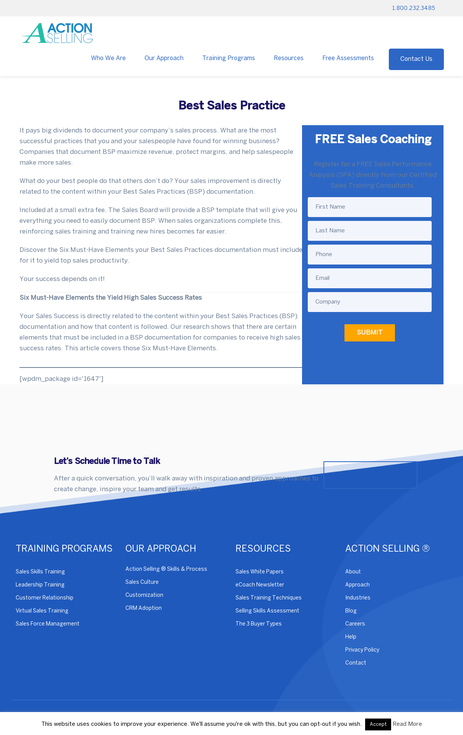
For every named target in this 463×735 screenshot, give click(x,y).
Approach (357, 585)
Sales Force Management (48, 624)
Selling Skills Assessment (267, 611)
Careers (355, 624)
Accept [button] (378, 724)
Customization (144, 595)
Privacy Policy (362, 650)
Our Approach (164, 58)
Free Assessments (348, 58)
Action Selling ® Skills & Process (166, 569)
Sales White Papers (260, 572)
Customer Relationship (44, 598)
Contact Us (416, 59)
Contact (355, 663)
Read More (407, 724)
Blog (351, 611)
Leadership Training (40, 585)
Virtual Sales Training (42, 611)
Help (350, 637)
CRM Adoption (143, 608)
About (353, 572)
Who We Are (108, 58)
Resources (289, 58)
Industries (357, 598)
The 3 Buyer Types (259, 624)
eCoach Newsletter (260, 585)
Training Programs (228, 58)
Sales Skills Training (40, 572)
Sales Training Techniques (269, 598)
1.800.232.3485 (413, 8)
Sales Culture (142, 582)
